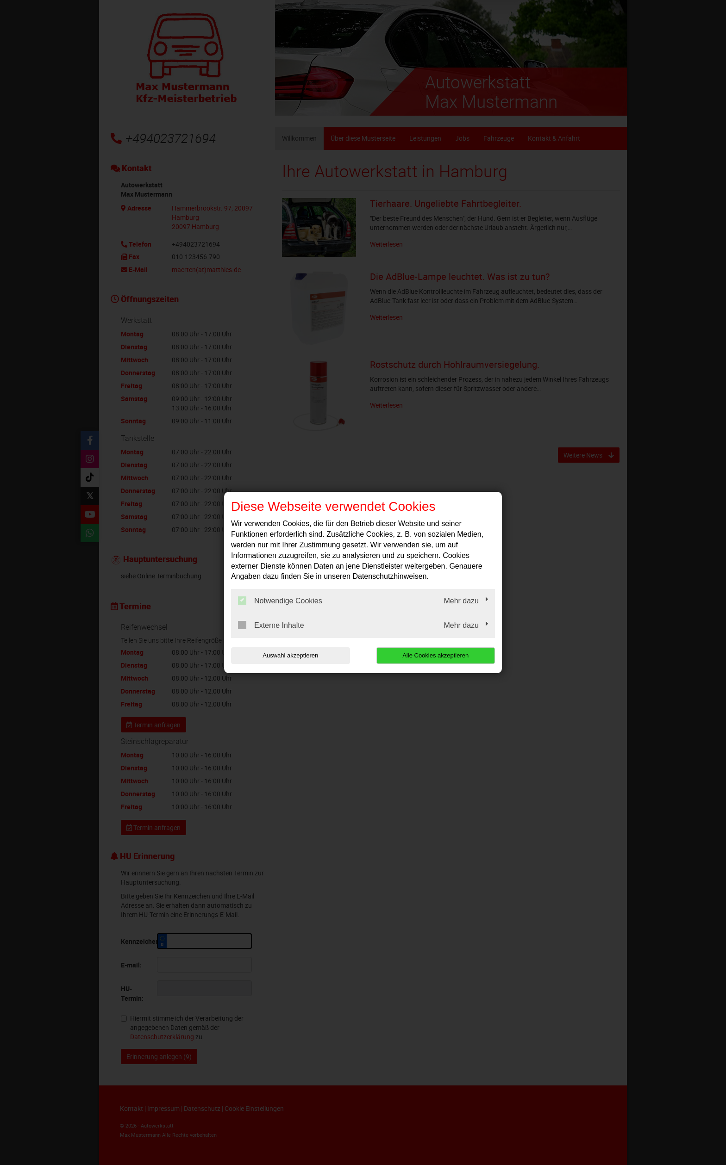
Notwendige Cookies (280, 600)
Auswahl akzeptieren (290, 655)
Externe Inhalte (271, 625)
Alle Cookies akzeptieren (435, 655)
